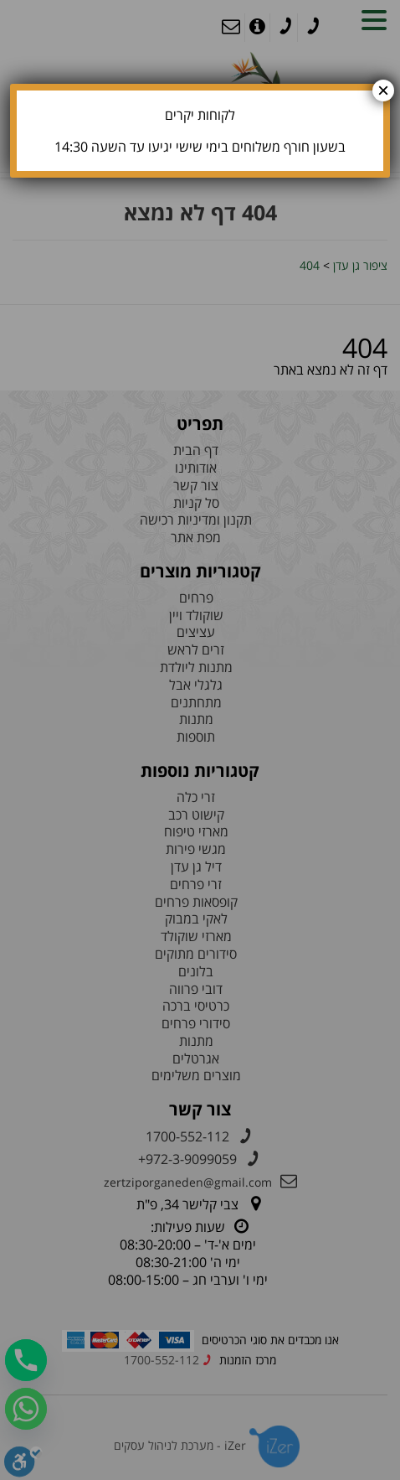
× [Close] (383, 90)
